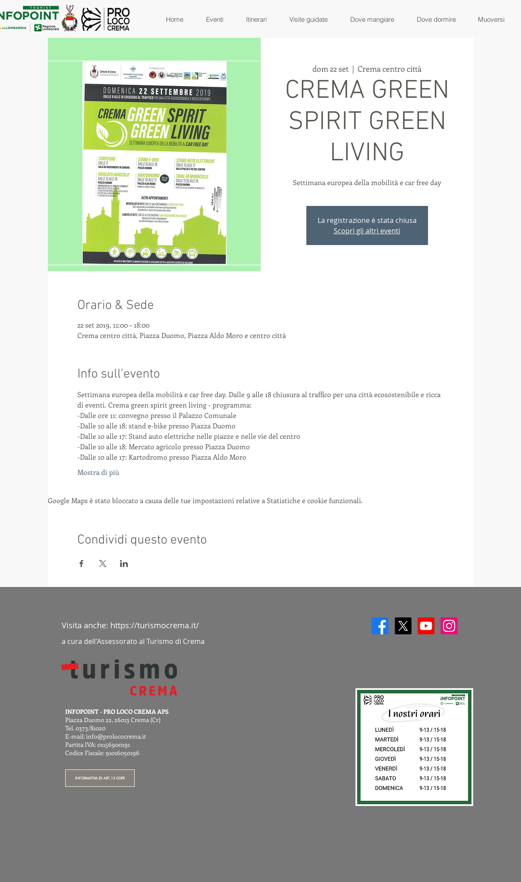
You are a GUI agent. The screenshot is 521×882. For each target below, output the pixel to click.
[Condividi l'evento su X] (103, 563)
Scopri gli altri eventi (367, 230)
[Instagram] (449, 625)
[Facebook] (380, 625)
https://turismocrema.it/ (154, 625)
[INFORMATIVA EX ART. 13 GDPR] (100, 778)
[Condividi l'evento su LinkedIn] (124, 563)
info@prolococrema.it (116, 736)
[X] (403, 625)
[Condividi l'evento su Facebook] (81, 563)
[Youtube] (426, 625)
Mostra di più (98, 472)
